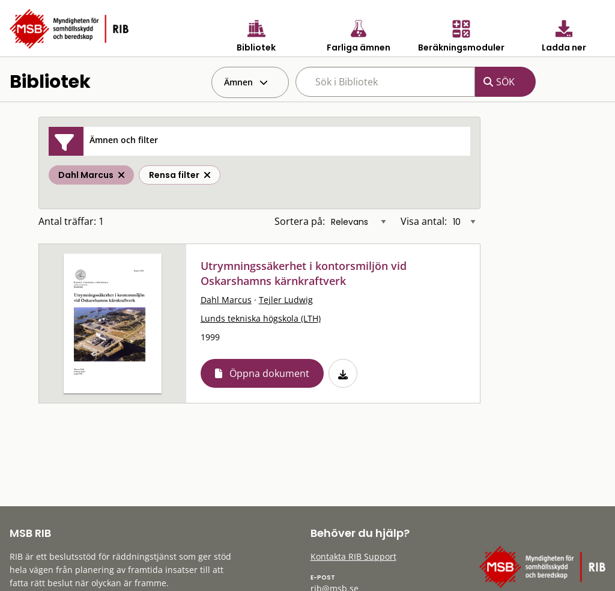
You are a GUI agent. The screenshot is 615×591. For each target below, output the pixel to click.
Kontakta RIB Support (353, 556)
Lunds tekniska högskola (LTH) (261, 318)
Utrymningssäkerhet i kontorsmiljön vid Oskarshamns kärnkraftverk (304, 273)
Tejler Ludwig (286, 299)
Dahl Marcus (226, 299)
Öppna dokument (269, 373)
